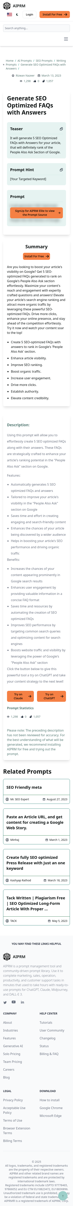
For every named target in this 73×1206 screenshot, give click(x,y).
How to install (50, 1100)
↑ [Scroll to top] (63, 1195)
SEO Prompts (44, 60)
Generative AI (13, 1046)
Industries (10, 1030)
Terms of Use (12, 1120)
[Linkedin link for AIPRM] (23, 1003)
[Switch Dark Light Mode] (17, 14)
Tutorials (46, 1022)
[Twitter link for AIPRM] (5, 1003)
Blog (6, 1077)
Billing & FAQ (49, 1054)
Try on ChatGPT (54, 696)
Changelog (47, 1038)
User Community (52, 1030)
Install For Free (55, 14)
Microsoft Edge (51, 1116)
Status (44, 1046)
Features (9, 1038)
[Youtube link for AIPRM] (14, 1003)
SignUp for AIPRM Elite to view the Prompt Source (38, 213)
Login (29, 14)
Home (10, 60)
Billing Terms (12, 1141)
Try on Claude (23, 696)
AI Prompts (25, 60)
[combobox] (36, 28)
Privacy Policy (13, 1100)
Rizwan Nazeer (25, 75)
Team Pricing (12, 1062)
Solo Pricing (11, 1054)
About (7, 1022)
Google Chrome (51, 1108)
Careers (8, 1069)
